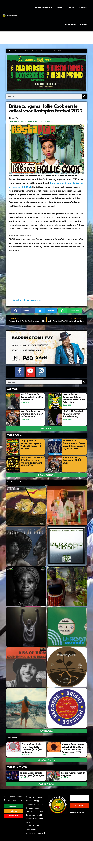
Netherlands (22, 121)
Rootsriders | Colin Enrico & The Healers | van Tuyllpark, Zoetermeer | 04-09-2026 (32, 461)
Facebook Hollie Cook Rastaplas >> (25, 299)
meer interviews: (17, 766)
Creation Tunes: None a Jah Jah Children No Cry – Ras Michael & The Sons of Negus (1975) (73, 748)
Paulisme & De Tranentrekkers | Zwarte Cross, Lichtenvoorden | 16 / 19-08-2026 (74, 444)
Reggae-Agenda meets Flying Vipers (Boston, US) (32, 774)
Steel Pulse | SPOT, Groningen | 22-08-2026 (72, 460)
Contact (84, 24)
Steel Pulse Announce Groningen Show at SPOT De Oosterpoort (32, 414)
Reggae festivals (47, 121)
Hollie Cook (13, 121)
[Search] (84, 96)
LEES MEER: (12, 388)
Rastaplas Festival (33, 121)
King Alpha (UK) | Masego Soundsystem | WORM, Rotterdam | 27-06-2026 (31, 444)
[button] (23, 310)
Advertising (70, 24)
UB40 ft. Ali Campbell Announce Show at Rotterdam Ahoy (73, 414)
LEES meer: (12, 737)
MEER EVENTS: (14, 434)
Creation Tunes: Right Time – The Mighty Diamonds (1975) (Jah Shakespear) (32, 748)
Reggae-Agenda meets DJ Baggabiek (73, 774)
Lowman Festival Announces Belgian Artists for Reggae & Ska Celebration (74, 398)
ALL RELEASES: (14, 481)
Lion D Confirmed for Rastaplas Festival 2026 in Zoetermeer (31, 397)
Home (11, 51)
